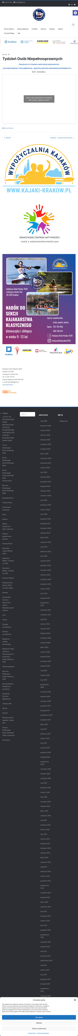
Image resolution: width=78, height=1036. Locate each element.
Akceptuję (39, 1017)
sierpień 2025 (44, 449)
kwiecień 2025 (44, 463)
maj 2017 (42, 729)
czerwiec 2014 (44, 862)
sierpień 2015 (43, 806)
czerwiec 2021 (44, 615)
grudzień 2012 (44, 930)
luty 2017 (42, 743)
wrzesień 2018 (44, 692)
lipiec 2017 (43, 724)
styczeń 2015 (43, 839)
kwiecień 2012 (44, 956)
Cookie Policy (32, 1033)
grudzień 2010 (44, 979)
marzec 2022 (43, 589)
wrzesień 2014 (44, 848)
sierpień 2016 (44, 774)
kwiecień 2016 (44, 788)
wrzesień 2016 (44, 769)
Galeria (60, 29)
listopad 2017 (43, 710)
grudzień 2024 (44, 482)
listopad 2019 (43, 657)
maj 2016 (42, 783)
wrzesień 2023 (44, 528)
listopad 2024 (44, 486)
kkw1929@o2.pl (20, 2)
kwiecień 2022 (44, 584)
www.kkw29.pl (7, 385)
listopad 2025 (44, 440)
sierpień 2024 (44, 491)
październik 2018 (43, 686)
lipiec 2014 (43, 857)
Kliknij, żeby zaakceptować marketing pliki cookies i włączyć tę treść (39, 99)
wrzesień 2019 (44, 661)
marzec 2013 (43, 921)
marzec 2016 (43, 792)
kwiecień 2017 (44, 734)
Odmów (39, 1023)
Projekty (52, 29)
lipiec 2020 (43, 647)
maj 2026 (42, 421)
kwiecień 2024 (44, 505)
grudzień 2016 (44, 752)
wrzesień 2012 (44, 942)
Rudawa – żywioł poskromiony (62, 138)
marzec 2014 (43, 876)
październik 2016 (43, 763)
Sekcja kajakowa (23, 29)
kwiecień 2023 (44, 551)
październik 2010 (43, 990)
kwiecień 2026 (44, 426)
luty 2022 (42, 593)
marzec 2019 (43, 675)
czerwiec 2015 (44, 816)
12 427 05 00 (8, 2)
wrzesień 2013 (44, 893)
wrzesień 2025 (44, 444)
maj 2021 (42, 619)
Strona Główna (9, 29)
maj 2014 (42, 867)
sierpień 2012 (44, 947)
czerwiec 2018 (44, 701)
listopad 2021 (43, 598)
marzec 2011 (43, 970)
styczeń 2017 (43, 748)
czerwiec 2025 (44, 458)
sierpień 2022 (44, 575)
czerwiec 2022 (44, 579)
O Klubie (34, 29)
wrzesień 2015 (44, 802)
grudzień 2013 (44, 881)
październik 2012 (43, 936)
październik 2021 (43, 604)
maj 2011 (42, 965)
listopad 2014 (44, 844)
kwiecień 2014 (44, 871)
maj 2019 (42, 671)
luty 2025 (42, 472)
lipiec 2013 (43, 902)
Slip (19, 33)
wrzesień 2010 (44, 996)
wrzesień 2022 (44, 570)
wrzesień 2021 (44, 610)
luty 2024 (42, 514)
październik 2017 (45, 715)
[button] (75, 12)
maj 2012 (42, 951)
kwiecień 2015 (44, 825)
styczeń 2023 (44, 561)
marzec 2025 (43, 468)
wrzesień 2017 (44, 720)
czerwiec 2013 (44, 907)
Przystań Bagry (9, 33)
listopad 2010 (43, 984)
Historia (43, 29)
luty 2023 (42, 556)
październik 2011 (45, 961)
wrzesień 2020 (44, 638)
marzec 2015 (43, 830)
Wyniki (7, 138)
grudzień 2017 (44, 706)
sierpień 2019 (44, 666)
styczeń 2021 (43, 629)
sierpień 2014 (44, 853)
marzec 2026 (43, 430)
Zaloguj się (62, 421)
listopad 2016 (43, 757)
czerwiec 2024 (44, 496)
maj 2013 (42, 911)
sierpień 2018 (44, 696)
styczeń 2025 (44, 477)
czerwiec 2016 (44, 778)
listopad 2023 (44, 524)
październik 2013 (43, 887)
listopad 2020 (44, 633)
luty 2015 (42, 834)
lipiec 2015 (43, 811)
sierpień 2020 (44, 643)
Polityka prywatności (43, 1033)
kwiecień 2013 (44, 916)
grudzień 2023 (44, 519)
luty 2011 (42, 975)
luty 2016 (42, 797)
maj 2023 (42, 547)
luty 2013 (42, 925)
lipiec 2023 (43, 537)
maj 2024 (42, 500)
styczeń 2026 (44, 435)
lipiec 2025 (43, 454)
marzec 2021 (43, 624)
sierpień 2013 (44, 897)
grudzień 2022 (44, 565)
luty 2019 (42, 680)
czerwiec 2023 (44, 542)
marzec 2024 (43, 510)
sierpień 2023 (44, 533)
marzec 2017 (43, 738)
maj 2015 (42, 820)
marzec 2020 (43, 652)
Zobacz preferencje (39, 1028)
